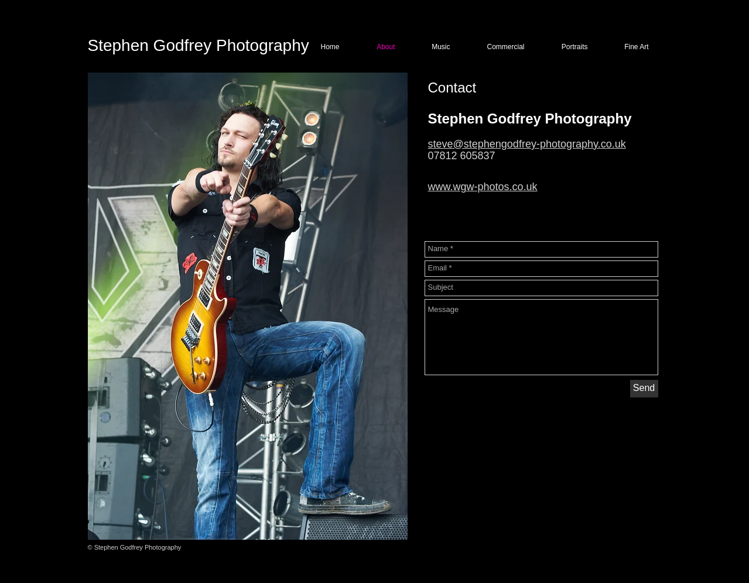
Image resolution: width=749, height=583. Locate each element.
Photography (260, 45)
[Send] (644, 388)
